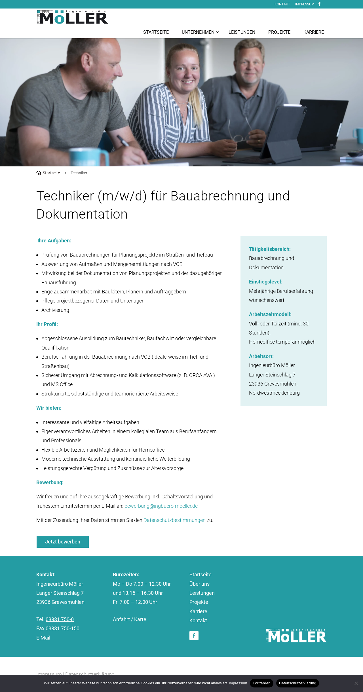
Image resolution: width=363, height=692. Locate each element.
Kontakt (198, 620)
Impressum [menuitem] (304, 4)
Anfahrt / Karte (129, 619)
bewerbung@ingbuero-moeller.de (161, 506)
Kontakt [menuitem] (282, 4)
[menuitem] (156, 28)
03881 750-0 (60, 619)
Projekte (198, 602)
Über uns (199, 584)
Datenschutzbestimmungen (174, 520)
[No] (356, 683)
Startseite (200, 574)
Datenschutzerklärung (90, 674)
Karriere (198, 611)
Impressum (49, 674)
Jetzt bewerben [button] (62, 542)
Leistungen (202, 593)
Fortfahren (261, 683)
